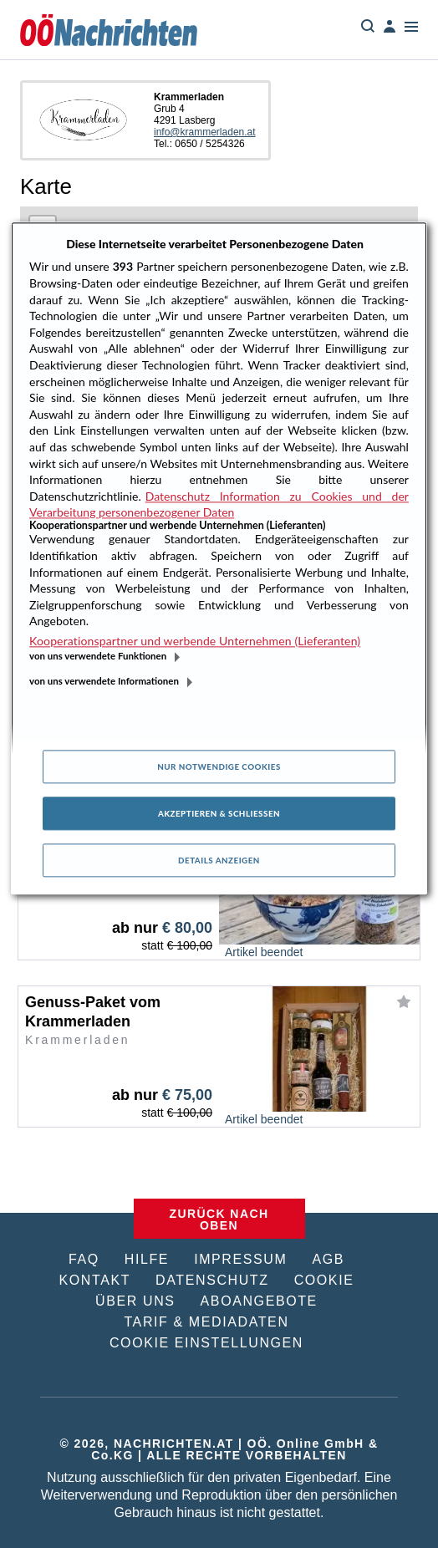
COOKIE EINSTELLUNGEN (206, 1343)
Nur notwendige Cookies (219, 766)
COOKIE (324, 1280)
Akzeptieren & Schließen (219, 813)
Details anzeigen (219, 860)
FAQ (84, 1259)
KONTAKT (95, 1280)
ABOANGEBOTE (259, 1301)
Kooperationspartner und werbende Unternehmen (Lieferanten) (194, 641)
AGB (328, 1259)
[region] (219, 558)
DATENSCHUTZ (212, 1280)
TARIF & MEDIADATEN (206, 1322)
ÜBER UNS (135, 1301)
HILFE (147, 1259)
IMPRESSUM (240, 1259)
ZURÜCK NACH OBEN (219, 1219)
